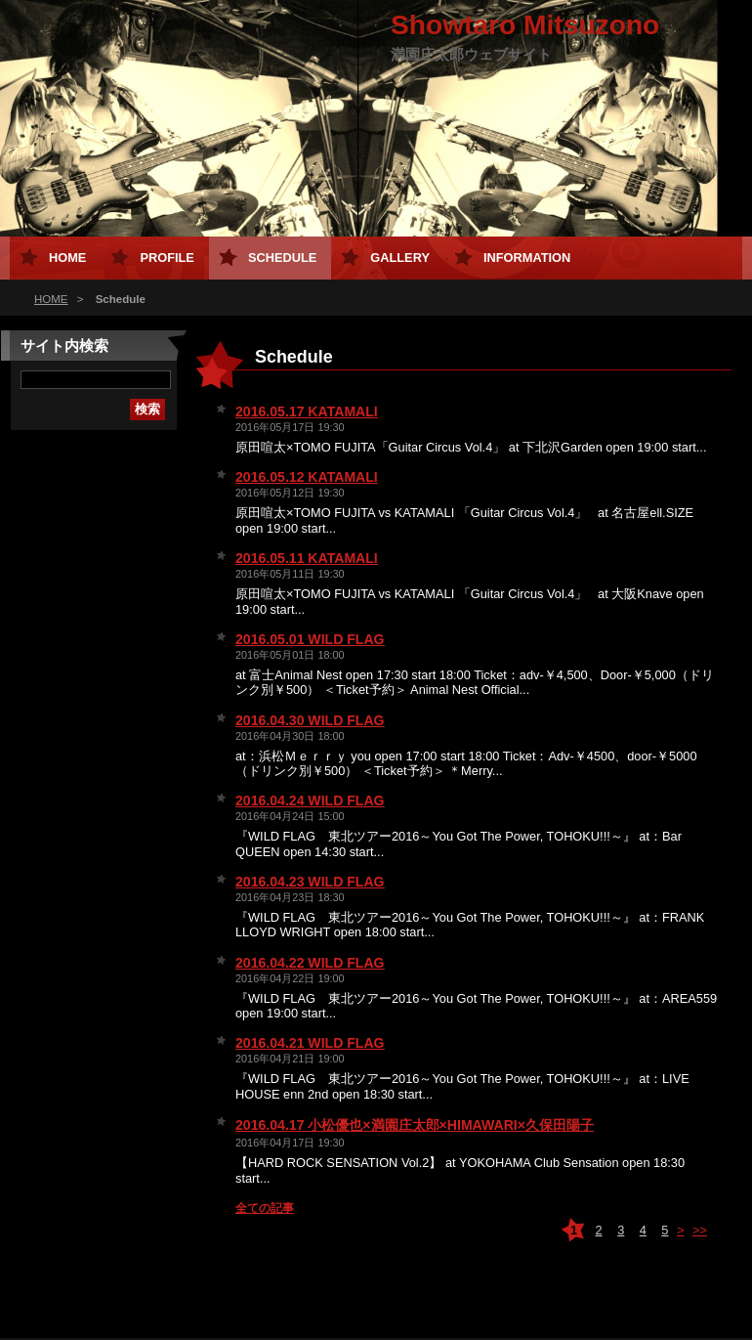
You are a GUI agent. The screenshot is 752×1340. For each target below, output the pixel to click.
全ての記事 (264, 1208)
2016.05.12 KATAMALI (306, 477)
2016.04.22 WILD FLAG (310, 963)
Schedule (282, 257)
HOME (51, 299)
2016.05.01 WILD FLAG (310, 639)
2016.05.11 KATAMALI (306, 558)
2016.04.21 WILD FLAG (310, 1043)
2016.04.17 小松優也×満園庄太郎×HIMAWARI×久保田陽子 (414, 1125)
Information (526, 257)
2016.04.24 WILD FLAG (310, 800)
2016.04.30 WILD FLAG (310, 720)
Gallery (400, 257)
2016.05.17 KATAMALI (306, 411)
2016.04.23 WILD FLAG (310, 881)
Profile (166, 257)
